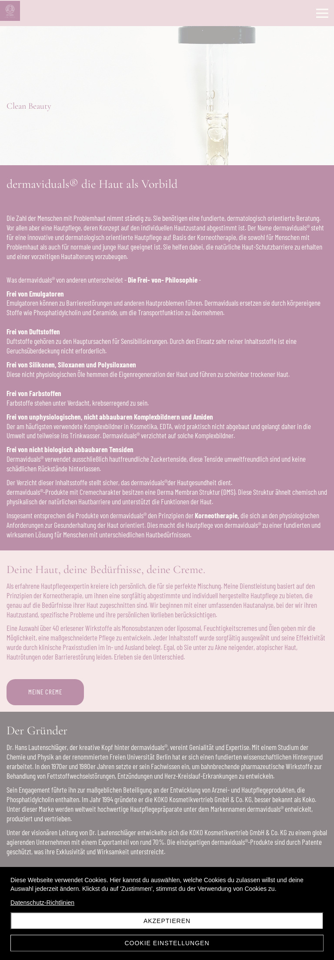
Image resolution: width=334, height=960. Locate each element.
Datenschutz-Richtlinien (42, 902)
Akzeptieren (167, 920)
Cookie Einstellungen (166, 943)
